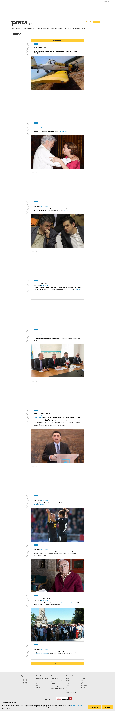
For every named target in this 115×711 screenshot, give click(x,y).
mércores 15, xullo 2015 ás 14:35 (42, 548)
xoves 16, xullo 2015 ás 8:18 (40, 47)
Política (67, 678)
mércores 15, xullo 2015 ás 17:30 (42, 499)
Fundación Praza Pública (42, 678)
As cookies (38, 687)
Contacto (38, 680)
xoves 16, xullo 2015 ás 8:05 (40, 126)
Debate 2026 (76, 28)
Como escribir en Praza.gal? (55, 682)
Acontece (68, 684)
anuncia (41, 337)
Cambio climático (17, 28)
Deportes (68, 680)
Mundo (67, 689)
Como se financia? (55, 685)
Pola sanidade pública (29, 28)
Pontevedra (84, 685)
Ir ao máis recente (57, 40)
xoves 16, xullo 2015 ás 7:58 (40, 205)
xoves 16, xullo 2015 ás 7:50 (40, 333)
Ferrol (82, 680)
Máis (85, 28)
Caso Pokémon (38, 417)
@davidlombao (44, 49)
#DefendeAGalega (56, 28)
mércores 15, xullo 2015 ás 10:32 (42, 599)
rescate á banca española (41, 653)
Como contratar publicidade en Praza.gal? (57, 679)
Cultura (67, 685)
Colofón (38, 684)
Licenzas (38, 682)
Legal (37, 685)
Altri (69, 28)
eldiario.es (67, 210)
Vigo (82, 689)
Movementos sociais (71, 692)
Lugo (82, 682)
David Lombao (37, 49)
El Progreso (46, 53)
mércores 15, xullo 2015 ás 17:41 (42, 413)
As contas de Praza (55, 686)
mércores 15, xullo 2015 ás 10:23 (42, 648)
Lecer (67, 687)
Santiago (83, 687)
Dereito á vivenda (43, 28)
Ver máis (57, 664)
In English (38, 689)
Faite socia (96, 22)
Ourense (83, 684)
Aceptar (107, 707)
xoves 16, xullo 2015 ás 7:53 (40, 283)
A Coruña (83, 678)
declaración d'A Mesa (67, 602)
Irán (65, 28)
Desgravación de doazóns (57, 688)
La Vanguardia (63, 131)
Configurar (94, 707)
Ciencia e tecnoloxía (71, 682)
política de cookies (76, 705)
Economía (68, 691)
